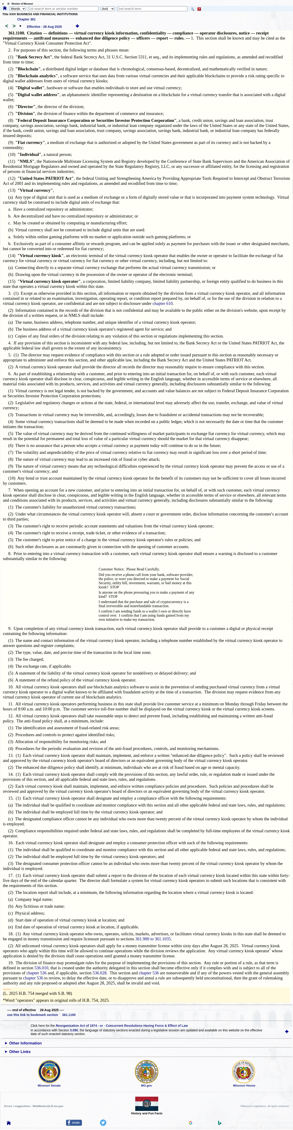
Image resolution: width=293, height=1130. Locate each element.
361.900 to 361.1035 (153, 938)
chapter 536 (36, 972)
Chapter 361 (26, 19)
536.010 (41, 967)
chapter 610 (163, 303)
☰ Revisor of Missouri (19, 4)
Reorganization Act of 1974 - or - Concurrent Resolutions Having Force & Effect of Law (122, 1025)
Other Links (20, 1052)
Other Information (25, 1043)
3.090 (74, 1030)
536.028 (100, 972)
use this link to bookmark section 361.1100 (41, 1015)
